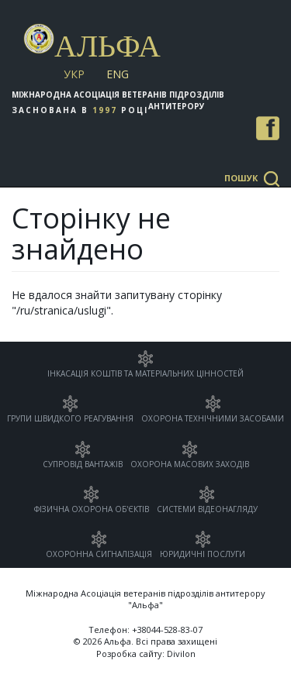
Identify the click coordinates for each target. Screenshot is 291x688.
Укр (74, 74)
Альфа (107, 46)
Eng (117, 74)
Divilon (181, 653)
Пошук (241, 178)
